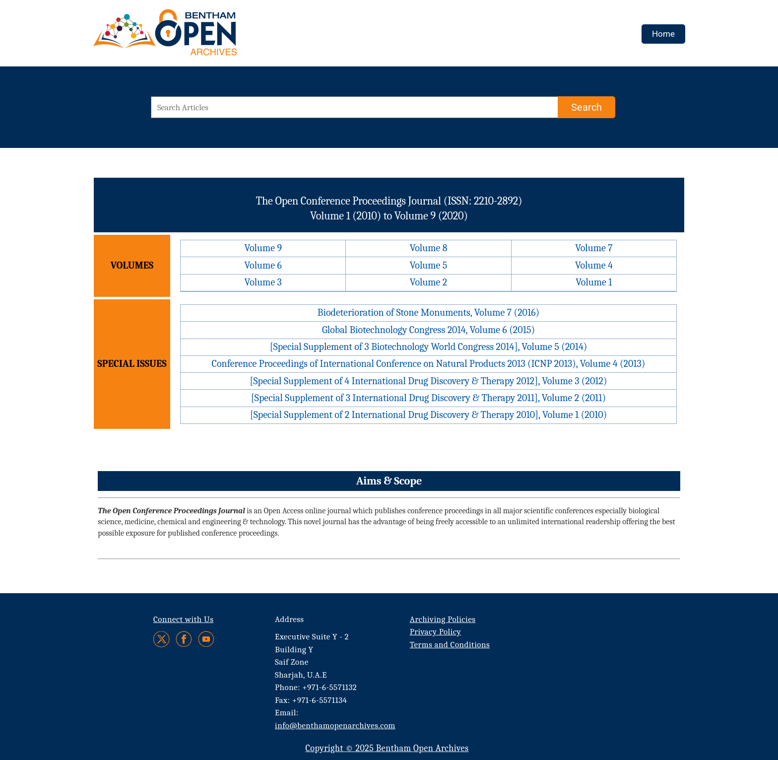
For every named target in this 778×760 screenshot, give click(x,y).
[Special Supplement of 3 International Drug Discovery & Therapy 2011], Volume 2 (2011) (428, 398)
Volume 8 (429, 248)
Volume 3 (263, 282)
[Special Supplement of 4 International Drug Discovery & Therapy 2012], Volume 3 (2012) (428, 381)
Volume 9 (263, 248)
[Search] (586, 107)
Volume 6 (262, 265)
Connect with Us (183, 619)
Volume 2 (428, 282)
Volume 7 (593, 248)
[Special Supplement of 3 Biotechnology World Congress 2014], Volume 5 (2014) (428, 346)
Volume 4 (594, 265)
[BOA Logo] (194, 36)
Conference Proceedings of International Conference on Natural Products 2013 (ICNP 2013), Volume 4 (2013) (429, 363)
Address (289, 619)
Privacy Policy (435, 631)
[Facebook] (184, 639)
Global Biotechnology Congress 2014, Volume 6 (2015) (428, 330)
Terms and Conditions (450, 644)
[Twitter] (162, 639)
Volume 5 (429, 265)
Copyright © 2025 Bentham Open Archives (386, 748)
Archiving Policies (443, 619)
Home (663, 34)
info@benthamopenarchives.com (335, 725)
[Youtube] (206, 639)
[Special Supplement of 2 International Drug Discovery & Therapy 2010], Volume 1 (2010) (428, 414)
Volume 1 (594, 282)
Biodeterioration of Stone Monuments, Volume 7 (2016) (428, 312)
